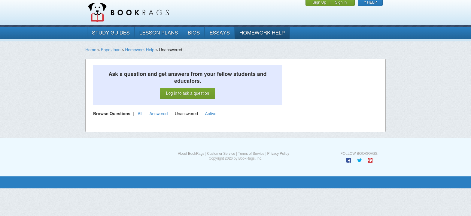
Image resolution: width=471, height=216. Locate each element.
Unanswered (186, 114)
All (140, 114)
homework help (262, 32)
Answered (158, 114)
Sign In (341, 2)
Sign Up (319, 2)
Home (90, 50)
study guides (111, 32)
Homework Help (139, 50)
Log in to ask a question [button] (187, 94)
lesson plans (158, 32)
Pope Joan (110, 50)
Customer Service (221, 153)
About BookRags (191, 153)
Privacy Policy (278, 153)
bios (194, 32)
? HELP (370, 2)
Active (211, 114)
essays (219, 32)
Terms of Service (251, 153)
